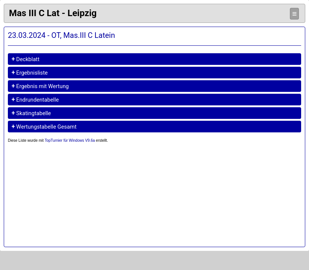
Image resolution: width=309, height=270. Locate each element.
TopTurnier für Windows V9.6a (70, 140)
